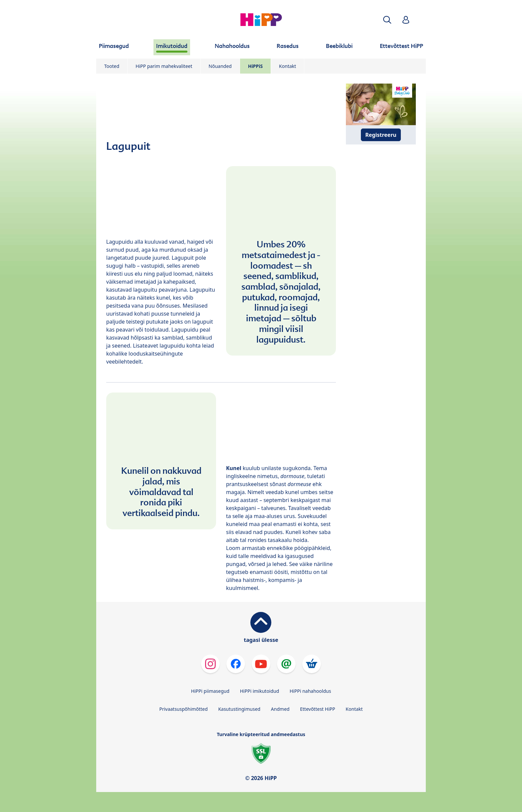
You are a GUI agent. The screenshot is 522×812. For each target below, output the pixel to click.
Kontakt (287, 66)
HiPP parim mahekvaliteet (163, 66)
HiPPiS (255, 66)
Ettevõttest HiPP (317, 709)
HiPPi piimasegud (210, 691)
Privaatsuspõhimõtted (183, 709)
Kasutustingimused (239, 709)
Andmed (280, 709)
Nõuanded (220, 66)
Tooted (111, 66)
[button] (387, 20)
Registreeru (380, 134)
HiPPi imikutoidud (259, 691)
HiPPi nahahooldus (310, 691)
